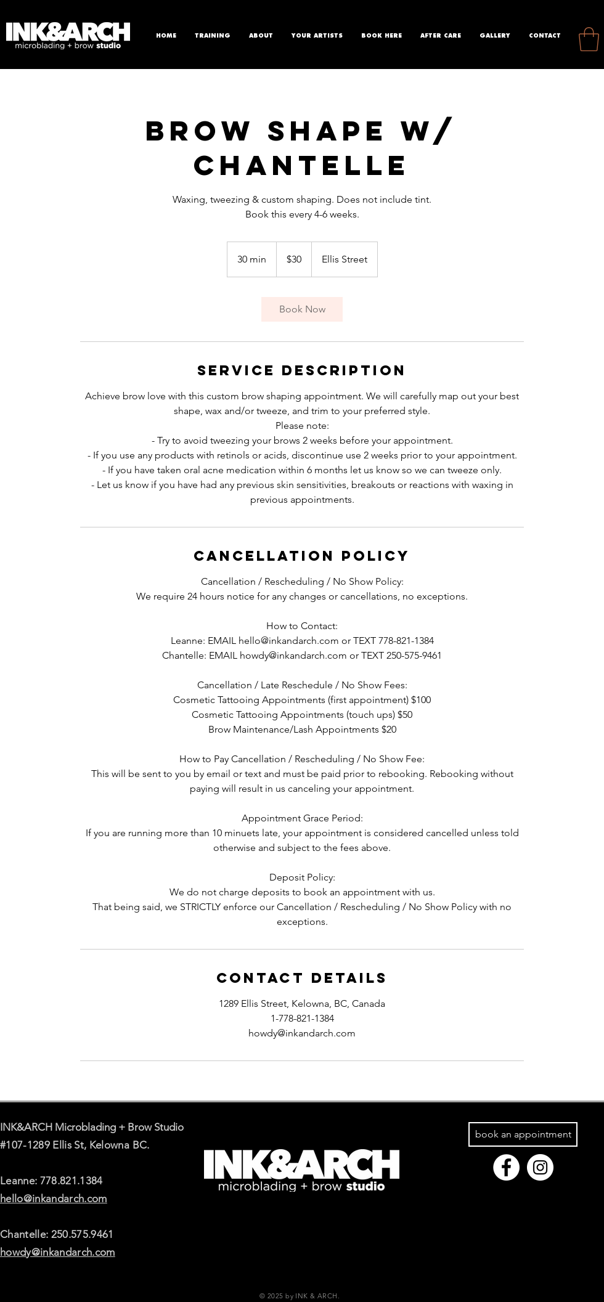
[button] (589, 39)
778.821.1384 (71, 1180)
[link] (302, 309)
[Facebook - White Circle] (506, 1167)
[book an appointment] (522, 1134)
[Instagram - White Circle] (540, 1167)
